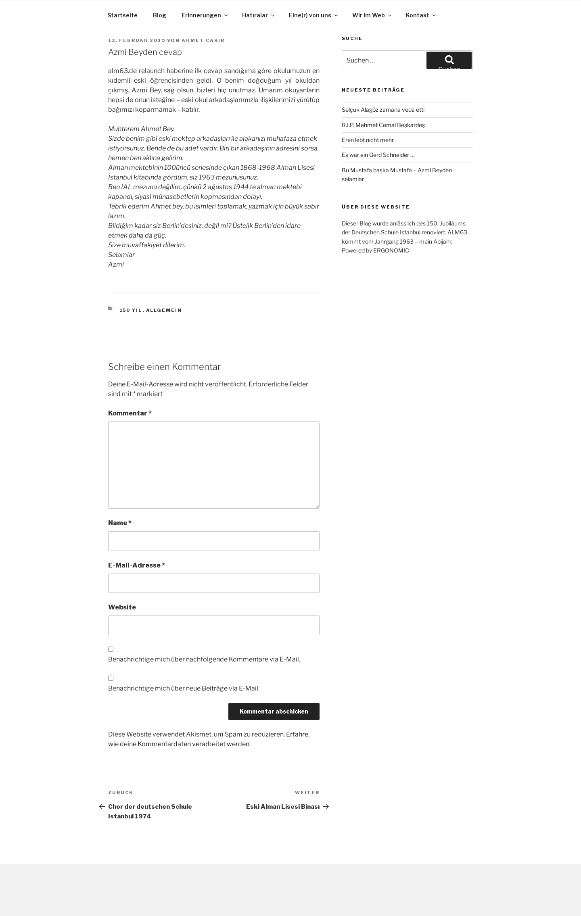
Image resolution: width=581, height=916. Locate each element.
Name (120, 523)
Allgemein (164, 310)
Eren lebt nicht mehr (368, 139)
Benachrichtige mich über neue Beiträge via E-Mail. (183, 688)
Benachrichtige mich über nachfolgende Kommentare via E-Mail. (204, 659)
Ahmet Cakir (203, 40)
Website (122, 607)
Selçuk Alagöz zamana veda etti (383, 109)
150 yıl (130, 310)
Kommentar (130, 413)
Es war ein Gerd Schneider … (378, 154)
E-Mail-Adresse (136, 565)
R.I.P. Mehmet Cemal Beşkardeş (383, 124)
